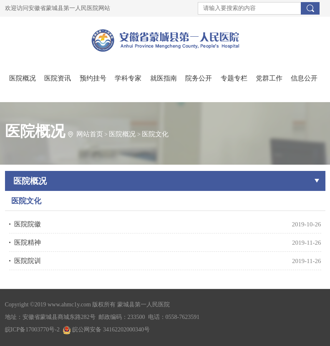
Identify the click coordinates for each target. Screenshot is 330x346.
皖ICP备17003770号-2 (32, 329)
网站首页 (89, 134)
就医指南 (163, 78)
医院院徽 (27, 224)
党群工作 (269, 78)
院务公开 (198, 78)
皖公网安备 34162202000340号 (106, 329)
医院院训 (27, 260)
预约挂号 (93, 78)
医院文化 (155, 134)
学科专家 (128, 78)
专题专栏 (234, 78)
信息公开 (304, 78)
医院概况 (22, 78)
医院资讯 (57, 78)
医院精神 (27, 242)
